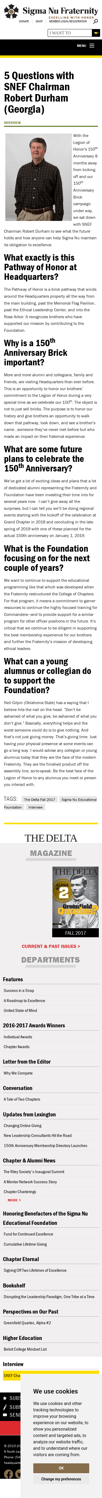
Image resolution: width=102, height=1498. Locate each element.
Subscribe (23, 1398)
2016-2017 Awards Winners (34, 1025)
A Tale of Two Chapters (22, 1099)
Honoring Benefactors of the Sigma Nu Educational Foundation (45, 1218)
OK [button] (61, 1468)
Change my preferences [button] (61, 1479)
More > (14, 1200)
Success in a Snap (19, 990)
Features (13, 979)
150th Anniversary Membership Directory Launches (45, 1145)
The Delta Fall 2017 (39, 799)
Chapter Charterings (20, 1191)
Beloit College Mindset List (25, 1349)
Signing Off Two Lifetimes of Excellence (35, 1270)
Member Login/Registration (68, 21)
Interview (35, 807)
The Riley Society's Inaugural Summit (34, 1171)
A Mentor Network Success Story (30, 1182)
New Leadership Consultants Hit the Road (38, 1135)
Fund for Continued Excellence (28, 1234)
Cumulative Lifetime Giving (25, 1244)
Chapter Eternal (21, 1259)
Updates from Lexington (29, 1114)
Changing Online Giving (22, 1125)
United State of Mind (20, 1010)
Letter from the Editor (27, 1061)
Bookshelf (14, 1285)
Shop (39, 21)
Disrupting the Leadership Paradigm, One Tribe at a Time (49, 1296)
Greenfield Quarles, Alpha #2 (27, 1323)
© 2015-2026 (14, 1446)
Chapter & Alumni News (29, 1160)
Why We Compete (18, 1073)
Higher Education (22, 1338)
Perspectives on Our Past (30, 1311)
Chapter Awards (17, 1046)
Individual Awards (18, 1037)
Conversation (17, 1088)
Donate (24, 21)
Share (17, 1427)
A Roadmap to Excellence (24, 1000)
